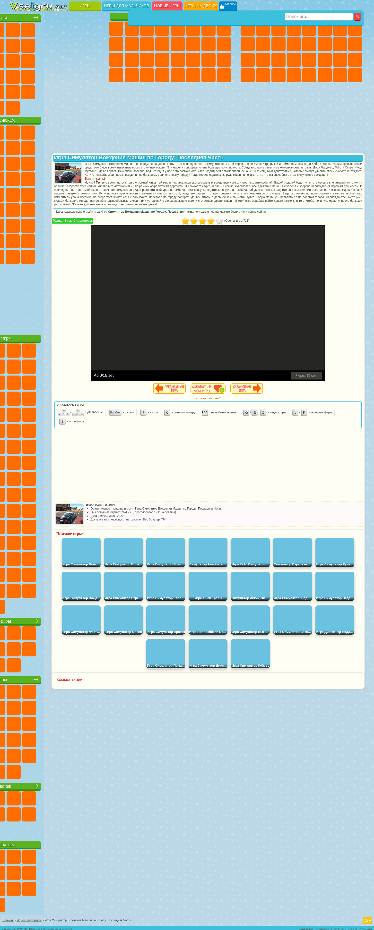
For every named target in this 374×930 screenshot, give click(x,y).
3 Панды (78, 162)
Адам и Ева (32, 193)
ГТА (325, 60)
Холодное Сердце (132, 44)
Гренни (48, 224)
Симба (78, 240)
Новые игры (167, 6)
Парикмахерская (178, 44)
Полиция (248, 60)
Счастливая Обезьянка (63, 193)
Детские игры (56, 678)
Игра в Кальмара (94, 209)
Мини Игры (48, 75)
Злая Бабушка (78, 147)
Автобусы (248, 75)
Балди (32, 224)
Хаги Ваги (63, 224)
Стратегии (278, 29)
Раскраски (224, 29)
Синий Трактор (17, 209)
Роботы (355, 44)
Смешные (78, 44)
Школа (78, 91)
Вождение (17, 106)
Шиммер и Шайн (48, 193)
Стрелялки (294, 75)
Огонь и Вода (147, 29)
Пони (116, 29)
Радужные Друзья (32, 240)
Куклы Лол (224, 75)
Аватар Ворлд (63, 240)
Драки (309, 44)
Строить (63, 106)
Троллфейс (48, 147)
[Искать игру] (319, 6)
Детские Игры (63, 29)
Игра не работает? (234, 405)
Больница (132, 60)
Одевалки (162, 44)
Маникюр (147, 60)
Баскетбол (94, 91)
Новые (17, 29)
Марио (78, 178)
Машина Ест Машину (309, 60)
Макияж (178, 60)
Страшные (17, 60)
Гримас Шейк (63, 255)
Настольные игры (56, 619)
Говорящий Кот (63, 131)
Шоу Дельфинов (63, 162)
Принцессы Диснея (193, 60)
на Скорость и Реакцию (63, 75)
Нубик (94, 224)
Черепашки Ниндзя (248, 44)
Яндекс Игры (17, 44)
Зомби (309, 29)
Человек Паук (94, 178)
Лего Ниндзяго (78, 131)
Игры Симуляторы (131, 228)
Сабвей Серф (17, 162)
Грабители (294, 60)
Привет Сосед (17, 240)
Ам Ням (48, 162)
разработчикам (360, 927)
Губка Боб (32, 131)
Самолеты (309, 75)
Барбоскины (48, 178)
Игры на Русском (78, 60)
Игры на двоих (201, 6)
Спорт (63, 44)
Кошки (147, 44)
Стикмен (278, 44)
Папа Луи (208, 44)
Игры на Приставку (78, 106)
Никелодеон (48, 91)
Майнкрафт (340, 29)
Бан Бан (32, 255)
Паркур (340, 75)
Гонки (325, 44)
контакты (305, 927)
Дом (208, 75)
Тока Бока (48, 240)
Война (48, 106)
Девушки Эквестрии (132, 29)
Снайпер (340, 44)
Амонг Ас (63, 209)
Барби (162, 29)
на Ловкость (94, 29)
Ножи (94, 60)
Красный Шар (32, 147)
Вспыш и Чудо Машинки (17, 178)
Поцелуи (193, 44)
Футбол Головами (32, 106)
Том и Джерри (78, 193)
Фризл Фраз (17, 193)
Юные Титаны (94, 193)
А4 (17, 224)
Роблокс (78, 224)
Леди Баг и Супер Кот (63, 147)
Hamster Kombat (78, 255)
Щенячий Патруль (48, 131)
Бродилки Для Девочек (208, 29)
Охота (355, 75)
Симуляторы (48, 29)
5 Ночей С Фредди (94, 131)
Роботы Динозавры (263, 60)
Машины (355, 29)
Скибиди (48, 255)
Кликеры (48, 60)
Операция (162, 60)
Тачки (94, 162)
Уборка (132, 75)
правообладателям (330, 927)
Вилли (17, 131)
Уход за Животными (193, 75)
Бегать (278, 75)
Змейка (94, 75)
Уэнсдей (17, 255)
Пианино (147, 75)
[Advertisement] (56, 297)
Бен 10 (340, 60)
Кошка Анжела (116, 44)
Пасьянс (63, 60)
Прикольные (32, 75)
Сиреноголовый (48, 209)
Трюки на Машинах (78, 75)
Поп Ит (32, 44)
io (94, 44)
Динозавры (17, 75)
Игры (85, 6)
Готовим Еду (178, 75)
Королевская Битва (325, 29)
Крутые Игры (63, 91)
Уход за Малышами (224, 60)
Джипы (325, 75)
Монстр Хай (193, 29)
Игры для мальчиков (126, 6)
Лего (94, 147)
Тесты (178, 29)
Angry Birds (32, 162)
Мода (208, 60)
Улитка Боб (17, 147)
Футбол (263, 29)
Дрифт (355, 60)
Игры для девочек (170, 16)
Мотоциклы (263, 44)
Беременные (224, 44)
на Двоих (78, 29)
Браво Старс (78, 209)
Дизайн (116, 75)
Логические (32, 60)
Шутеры (263, 75)
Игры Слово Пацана (94, 240)
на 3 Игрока (32, 91)
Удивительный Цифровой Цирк (94, 255)
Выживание (278, 60)
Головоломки (17, 91)
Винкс (162, 75)
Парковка (248, 29)
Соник (32, 178)
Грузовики (294, 44)
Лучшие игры (56, 16)
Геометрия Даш (48, 44)
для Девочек (32, 29)
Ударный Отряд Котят (63, 178)
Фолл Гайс (32, 209)
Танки (294, 29)
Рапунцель (116, 60)
